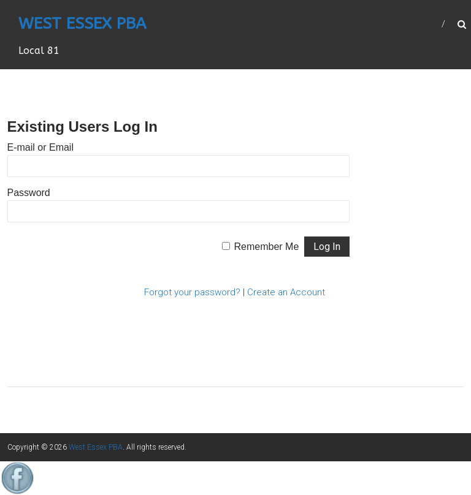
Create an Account (286, 292)
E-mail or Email (40, 147)
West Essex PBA (82, 23)
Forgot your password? (192, 292)
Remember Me (266, 246)
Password (28, 192)
